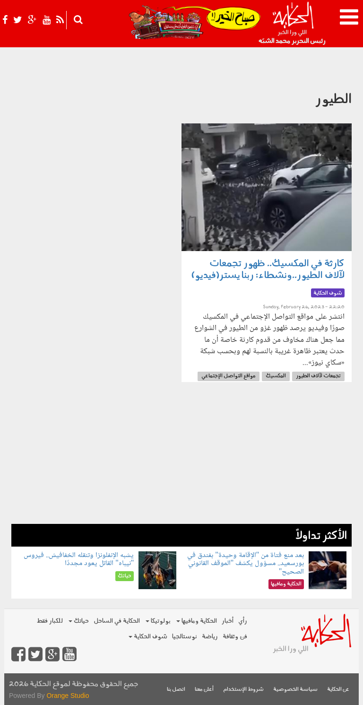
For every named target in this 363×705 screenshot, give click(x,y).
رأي (242, 621)
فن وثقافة (235, 636)
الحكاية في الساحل (117, 621)
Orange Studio (67, 695)
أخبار (227, 621)
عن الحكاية (338, 690)
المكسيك (276, 376)
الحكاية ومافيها (196, 621)
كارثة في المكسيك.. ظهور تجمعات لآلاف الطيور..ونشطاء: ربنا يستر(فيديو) (268, 270)
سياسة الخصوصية (295, 690)
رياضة (210, 636)
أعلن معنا (204, 690)
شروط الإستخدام (243, 690)
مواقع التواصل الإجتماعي (228, 376)
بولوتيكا (158, 621)
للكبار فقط (49, 621)
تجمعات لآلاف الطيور (318, 376)
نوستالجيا (184, 636)
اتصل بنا (176, 690)
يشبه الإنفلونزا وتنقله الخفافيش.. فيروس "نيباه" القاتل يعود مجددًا (79, 559)
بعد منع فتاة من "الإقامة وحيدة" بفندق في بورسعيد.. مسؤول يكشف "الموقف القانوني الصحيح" (245, 563)
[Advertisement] (181, 458)
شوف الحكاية (148, 636)
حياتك (79, 621)
